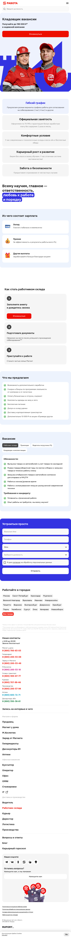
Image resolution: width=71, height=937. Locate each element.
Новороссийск (51, 600)
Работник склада (10, 445)
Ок (66, 934)
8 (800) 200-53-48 (11, 663)
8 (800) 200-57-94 (11, 688)
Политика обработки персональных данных (16, 909)
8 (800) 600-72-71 (11, 695)
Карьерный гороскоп (14, 848)
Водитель (7, 802)
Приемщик (24, 445)
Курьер (6, 813)
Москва (6, 596)
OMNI (5, 781)
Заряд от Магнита (12, 738)
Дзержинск (45, 605)
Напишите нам (35, 876)
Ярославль (27, 600)
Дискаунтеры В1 (11, 749)
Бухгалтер (8, 765)
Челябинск (16, 609)
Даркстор (7, 819)
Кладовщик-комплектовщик (15, 450)
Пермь (6, 609)
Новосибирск (57, 609)
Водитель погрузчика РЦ (42, 445)
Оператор (7, 770)
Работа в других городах (10, 915)
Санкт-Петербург (20, 596)
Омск (35, 609)
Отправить (35, 571)
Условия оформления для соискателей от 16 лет (17, 912)
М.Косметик (9, 732)
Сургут (27, 609)
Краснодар (35, 596)
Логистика (8, 824)
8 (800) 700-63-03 (11, 650)
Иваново (38, 600)
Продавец (8, 721)
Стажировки (9, 786)
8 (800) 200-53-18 (11, 669)
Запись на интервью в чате (17, 709)
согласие (16, 562)
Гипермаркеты (10, 743)
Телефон (7, 539)
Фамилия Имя (10, 532)
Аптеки (6, 754)
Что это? (4, 935)
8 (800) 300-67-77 (11, 676)
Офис (5, 775)
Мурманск (47, 596)
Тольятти (7, 605)
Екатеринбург (31, 605)
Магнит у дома (10, 727)
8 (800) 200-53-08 (11, 657)
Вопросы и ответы (12, 837)
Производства (10, 829)
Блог (4, 843)
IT (5, 792)
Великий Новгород (11, 600)
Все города (8, 614)
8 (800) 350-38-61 (11, 701)
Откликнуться (35, 34)
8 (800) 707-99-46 (11, 682)
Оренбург (57, 605)
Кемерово (44, 609)
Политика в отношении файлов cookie (14, 906)
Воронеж (18, 605)
